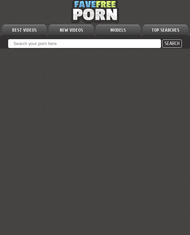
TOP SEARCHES (165, 30)
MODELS (118, 30)
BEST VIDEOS (24, 30)
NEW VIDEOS (71, 30)
